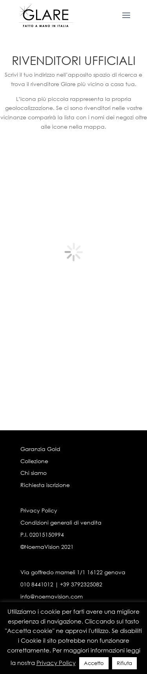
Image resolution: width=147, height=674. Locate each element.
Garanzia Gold (40, 449)
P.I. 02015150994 (42, 534)
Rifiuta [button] (124, 663)
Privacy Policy (38, 510)
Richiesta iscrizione (45, 485)
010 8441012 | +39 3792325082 (61, 584)
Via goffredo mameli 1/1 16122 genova (72, 572)
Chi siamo (33, 472)
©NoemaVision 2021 (47, 546)
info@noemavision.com (51, 596)
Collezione (34, 461)
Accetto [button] (94, 663)
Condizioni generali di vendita (61, 522)
